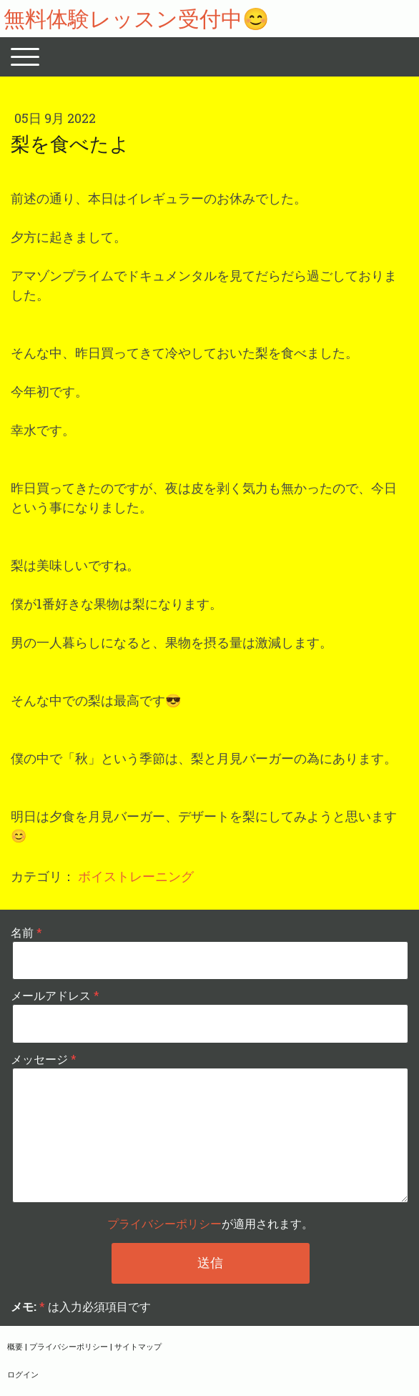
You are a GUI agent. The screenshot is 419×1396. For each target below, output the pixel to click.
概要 (15, 1346)
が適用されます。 (210, 1223)
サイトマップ (138, 1346)
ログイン (23, 1374)
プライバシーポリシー (164, 1223)
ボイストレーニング (136, 876)
